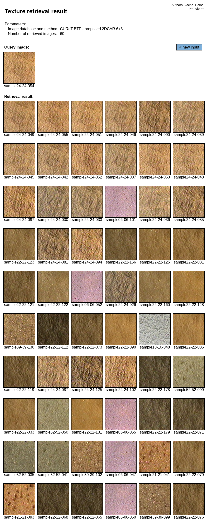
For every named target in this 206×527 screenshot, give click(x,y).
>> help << (196, 8)
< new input (189, 47)
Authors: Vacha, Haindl (188, 5)
